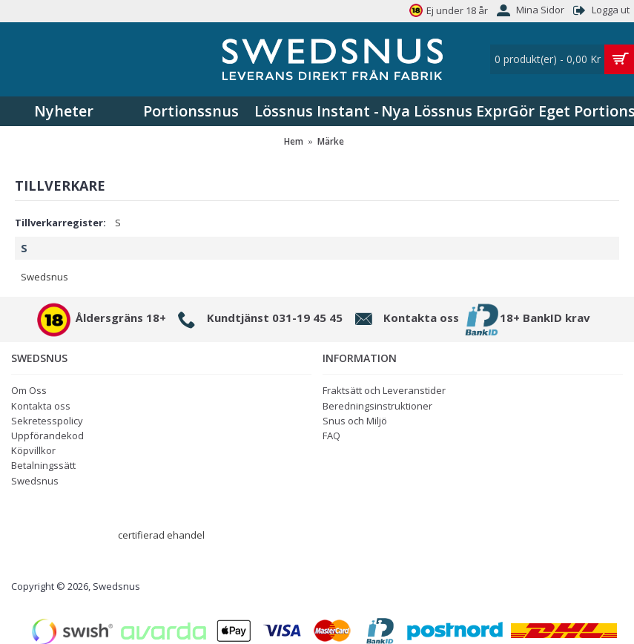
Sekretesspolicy (47, 420)
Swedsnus (44, 276)
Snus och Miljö (355, 420)
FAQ (331, 435)
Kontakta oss (40, 406)
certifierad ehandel (161, 535)
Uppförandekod (47, 435)
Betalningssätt (43, 465)
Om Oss (29, 390)
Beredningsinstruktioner (377, 406)
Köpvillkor (33, 450)
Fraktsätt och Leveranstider (384, 390)
